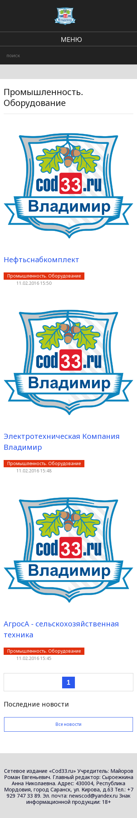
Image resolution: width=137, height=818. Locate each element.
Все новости (68, 724)
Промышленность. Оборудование (44, 276)
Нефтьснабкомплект (41, 259)
